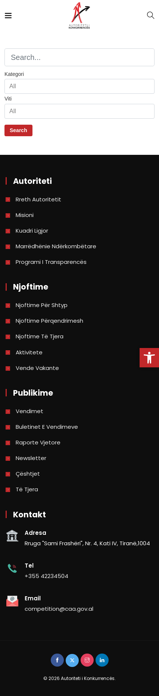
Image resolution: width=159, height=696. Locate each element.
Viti (8, 99)
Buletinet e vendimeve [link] (47, 427)
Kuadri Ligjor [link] (32, 230)
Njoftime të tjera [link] (39, 336)
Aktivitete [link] (29, 352)
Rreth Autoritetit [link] (38, 199)
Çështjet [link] (28, 474)
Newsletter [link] (31, 458)
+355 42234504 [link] (46, 576)
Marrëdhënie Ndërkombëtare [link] (56, 246)
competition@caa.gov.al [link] (59, 609)
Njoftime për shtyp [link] (42, 305)
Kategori (14, 74)
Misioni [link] (25, 215)
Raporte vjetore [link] (38, 442)
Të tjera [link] (27, 489)
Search (18, 130)
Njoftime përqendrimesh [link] (49, 321)
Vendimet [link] (29, 411)
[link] (149, 357)
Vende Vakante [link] (37, 368)
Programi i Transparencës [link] (51, 262)
